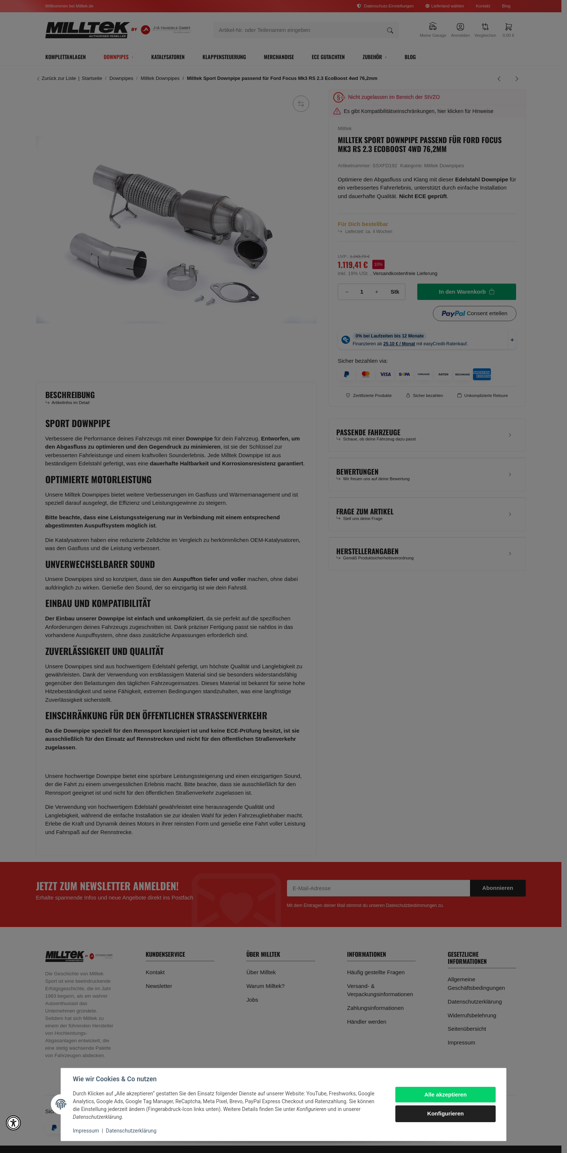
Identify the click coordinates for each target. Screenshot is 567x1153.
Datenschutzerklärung (131, 1131)
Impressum (86, 1131)
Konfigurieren (445, 1113)
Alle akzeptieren (445, 1094)
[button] (13, 1122)
